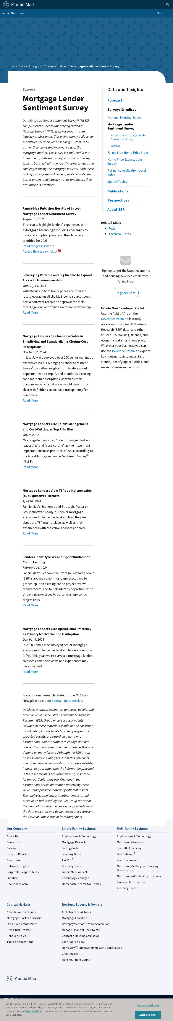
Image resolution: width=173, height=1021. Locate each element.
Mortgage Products (74, 842)
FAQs (112, 228)
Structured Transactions (22, 924)
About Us (12, 836)
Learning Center (72, 866)
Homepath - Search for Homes (81, 884)
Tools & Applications (20, 942)
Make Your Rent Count (76, 959)
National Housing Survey (124, 117)
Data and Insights (30, 66)
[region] (86, 1009)
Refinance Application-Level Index (126, 172)
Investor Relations (18, 854)
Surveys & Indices (56, 66)
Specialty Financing (129, 848)
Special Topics (117, 181)
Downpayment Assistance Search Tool (86, 924)
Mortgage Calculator (75, 918)
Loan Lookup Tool (73, 942)
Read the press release (38, 246)
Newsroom (14, 860)
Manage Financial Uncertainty (81, 930)
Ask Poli (67, 860)
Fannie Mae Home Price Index (127, 152)
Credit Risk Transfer (19, 930)
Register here (125, 293)
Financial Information (131, 882)
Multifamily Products (130, 842)
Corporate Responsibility (23, 872)
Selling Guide (70, 848)
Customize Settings (148, 1005)
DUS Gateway (126, 854)
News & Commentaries (21, 912)
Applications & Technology (79, 836)
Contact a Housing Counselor (80, 936)
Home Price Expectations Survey (125, 161)
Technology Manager (75, 878)
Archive (115, 146)
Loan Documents (127, 860)
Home (10, 66)
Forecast (114, 100)
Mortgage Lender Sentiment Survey (120, 126)
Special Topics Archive (67, 700)
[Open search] (163, 4)
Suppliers (13, 878)
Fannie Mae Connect (74, 872)
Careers (11, 848)
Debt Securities (16, 936)
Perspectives (118, 200)
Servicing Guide (71, 854)
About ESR (116, 209)
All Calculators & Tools (76, 912)
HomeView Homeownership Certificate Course (92, 948)
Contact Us (14, 842)
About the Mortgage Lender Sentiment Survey (128, 137)
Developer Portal (113, 319)
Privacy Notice (33, 1011)
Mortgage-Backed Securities (25, 918)
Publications (117, 191)
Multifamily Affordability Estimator (139, 876)
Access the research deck (40, 251)
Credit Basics (70, 953)
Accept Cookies (148, 1014)
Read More (30, 312)
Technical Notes (120, 234)
